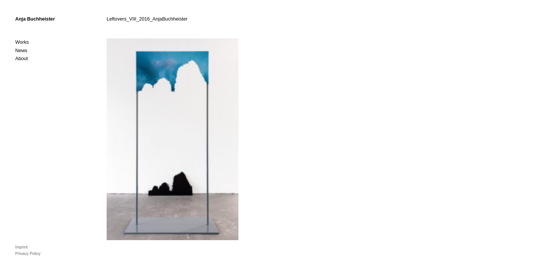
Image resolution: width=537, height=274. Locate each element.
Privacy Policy (27, 253)
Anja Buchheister (35, 19)
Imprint (21, 247)
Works (22, 42)
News (21, 50)
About (21, 58)
